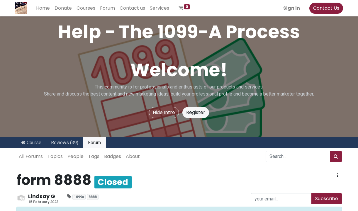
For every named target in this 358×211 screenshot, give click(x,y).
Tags (93, 156)
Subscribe (326, 198)
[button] (337, 175)
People (75, 156)
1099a (79, 197)
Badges (112, 156)
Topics (55, 156)
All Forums (31, 156)
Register (195, 112)
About (133, 156)
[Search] (336, 156)
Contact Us (325, 8)
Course (31, 142)
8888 (93, 197)
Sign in (290, 8)
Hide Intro (164, 112)
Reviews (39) (64, 142)
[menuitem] (44, 8)
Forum (94, 142)
